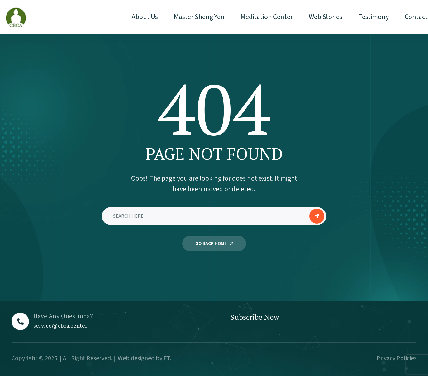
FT (167, 358)
